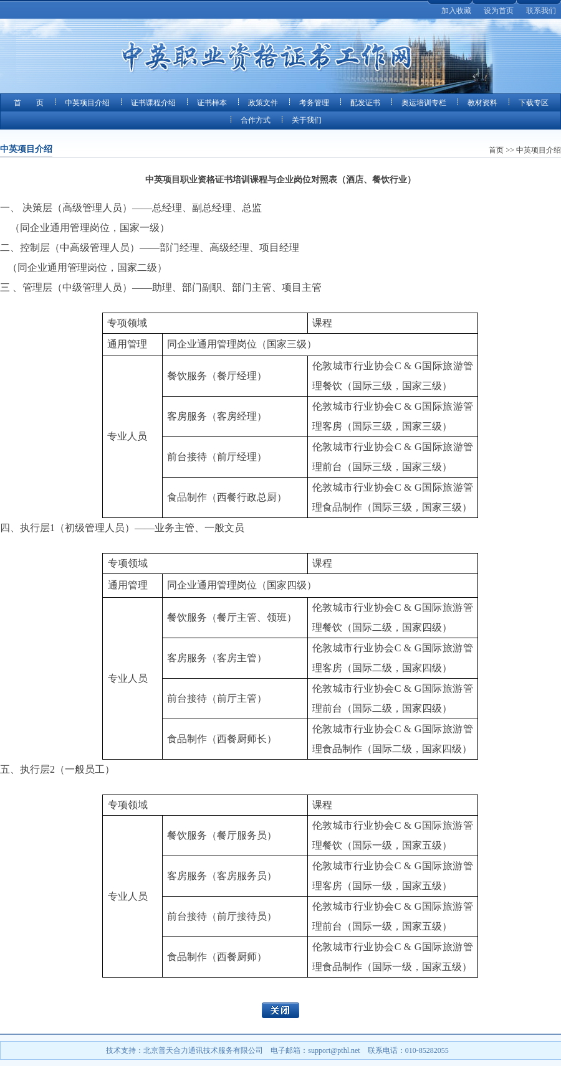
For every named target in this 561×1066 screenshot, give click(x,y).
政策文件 (263, 102)
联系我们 (541, 10)
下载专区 (534, 102)
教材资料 (482, 102)
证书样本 (212, 102)
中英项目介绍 (87, 102)
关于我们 (307, 120)
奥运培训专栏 (423, 102)
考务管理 (314, 102)
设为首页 (499, 10)
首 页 (29, 102)
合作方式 (256, 120)
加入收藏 (456, 10)
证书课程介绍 (153, 102)
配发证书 (365, 102)
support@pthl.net (334, 1050)
